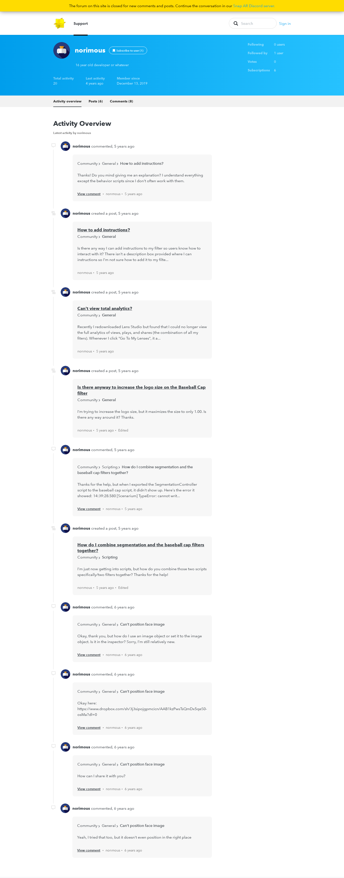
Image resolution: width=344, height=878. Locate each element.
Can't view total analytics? (104, 309)
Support (81, 23)
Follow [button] (128, 51)
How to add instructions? (141, 164)
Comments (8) (121, 102)
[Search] (253, 24)
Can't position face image (142, 625)
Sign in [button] (285, 23)
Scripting (110, 467)
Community (87, 164)
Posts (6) (96, 102)
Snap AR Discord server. (254, 5)
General (109, 164)
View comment (89, 195)
